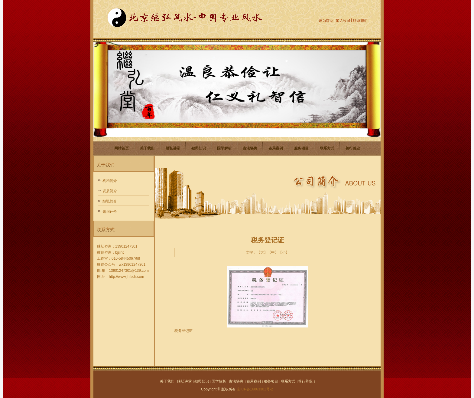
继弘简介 (109, 201)
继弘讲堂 (173, 148)
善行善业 (353, 148)
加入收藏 (343, 20)
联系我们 (360, 20)
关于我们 (147, 148)
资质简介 (109, 191)
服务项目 (301, 148)
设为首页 (326, 20)
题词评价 (109, 211)
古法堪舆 (250, 148)
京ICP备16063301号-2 (255, 389)
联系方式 (327, 148)
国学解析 (224, 148)
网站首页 (121, 148)
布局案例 (275, 148)
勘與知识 (198, 148)
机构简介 (109, 181)
